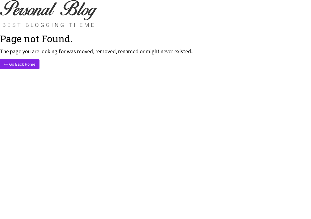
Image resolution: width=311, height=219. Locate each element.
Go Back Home (20, 64)
